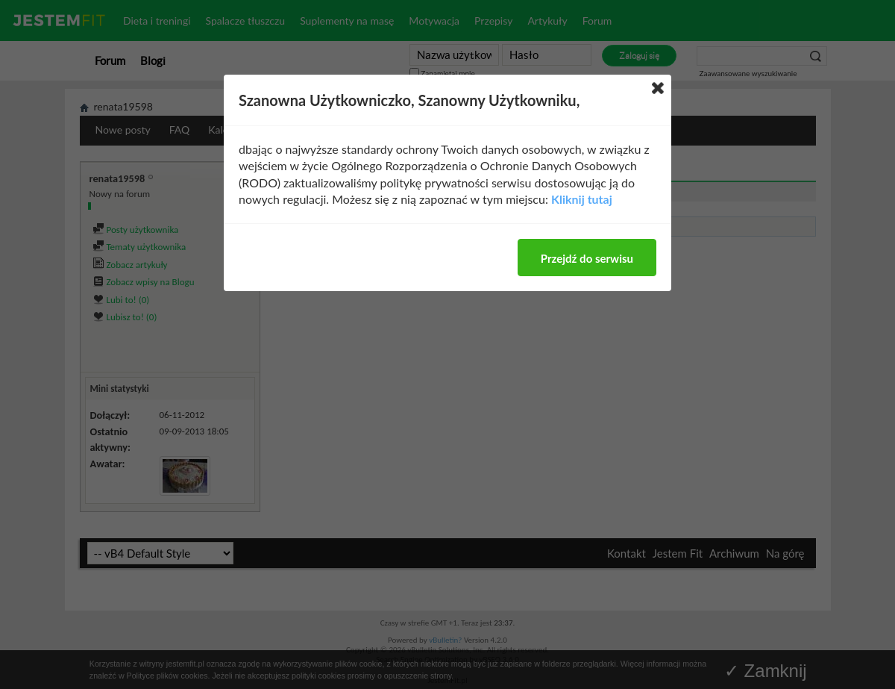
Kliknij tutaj (581, 199)
